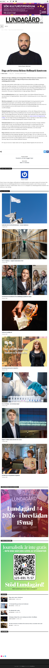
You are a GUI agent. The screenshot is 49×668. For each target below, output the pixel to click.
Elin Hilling (12, 612)
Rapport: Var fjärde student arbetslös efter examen (12, 439)
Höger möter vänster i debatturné (16, 597)
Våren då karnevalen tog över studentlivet (10, 368)
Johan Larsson (12, 618)
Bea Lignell (11, 605)
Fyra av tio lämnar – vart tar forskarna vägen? (10, 404)
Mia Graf (11, 625)
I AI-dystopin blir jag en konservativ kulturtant (18, 603)
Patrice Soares (4, 73)
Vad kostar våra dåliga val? (7, 332)
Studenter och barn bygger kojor (24, 157)
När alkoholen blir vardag (14, 610)
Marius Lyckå (12, 599)
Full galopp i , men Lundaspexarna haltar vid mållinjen (23, 617)
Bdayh (23, 666)
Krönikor (5, 29)
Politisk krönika (23, 73)
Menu (4, 26)
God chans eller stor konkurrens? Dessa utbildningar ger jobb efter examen (16, 296)
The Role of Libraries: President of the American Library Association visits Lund (25, 623)
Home (2, 29)
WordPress (32, 666)
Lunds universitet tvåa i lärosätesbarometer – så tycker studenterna (15, 225)
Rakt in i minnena (24, 161)
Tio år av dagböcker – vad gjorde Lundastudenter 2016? (12, 260)
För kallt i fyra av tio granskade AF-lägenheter (11, 475)
